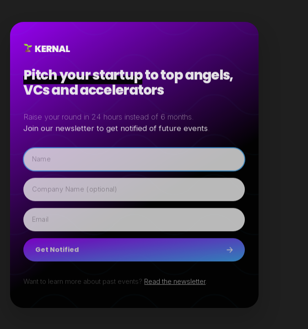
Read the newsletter (174, 282)
